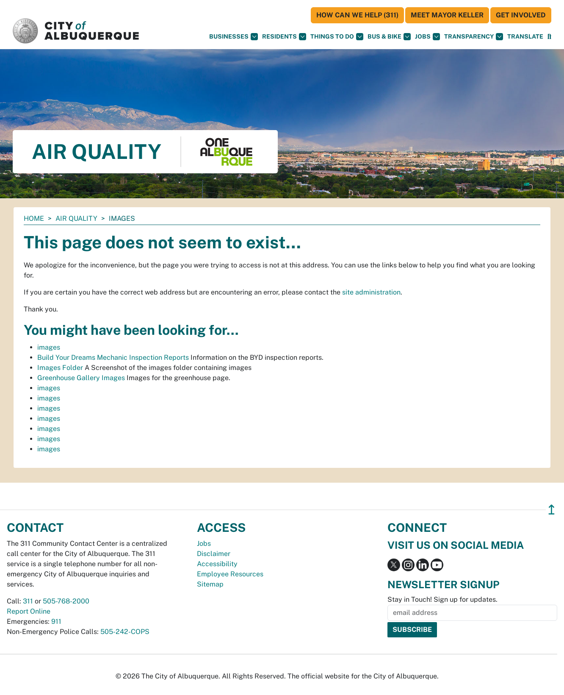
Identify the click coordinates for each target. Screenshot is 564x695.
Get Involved (521, 15)
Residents (284, 36)
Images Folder (60, 368)
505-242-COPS (124, 632)
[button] (525, 36)
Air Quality (76, 218)
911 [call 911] (56, 621)
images (48, 347)
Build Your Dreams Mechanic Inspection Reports (113, 357)
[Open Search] (549, 36)
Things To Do (336, 36)
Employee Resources (230, 574)
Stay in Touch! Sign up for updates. (442, 599)
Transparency (473, 36)
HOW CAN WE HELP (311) (357, 15)
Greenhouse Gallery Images (81, 378)
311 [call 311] (28, 601)
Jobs (427, 36)
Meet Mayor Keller (447, 15)
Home (34, 218)
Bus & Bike (389, 36)
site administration (371, 292)
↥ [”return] (551, 509)
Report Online (28, 611)
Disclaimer (213, 554)
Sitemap (210, 584)
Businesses (233, 36)
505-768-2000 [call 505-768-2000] (66, 601)
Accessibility (217, 564)
